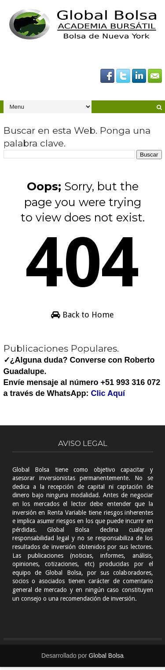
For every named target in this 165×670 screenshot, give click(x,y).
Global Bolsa (106, 658)
